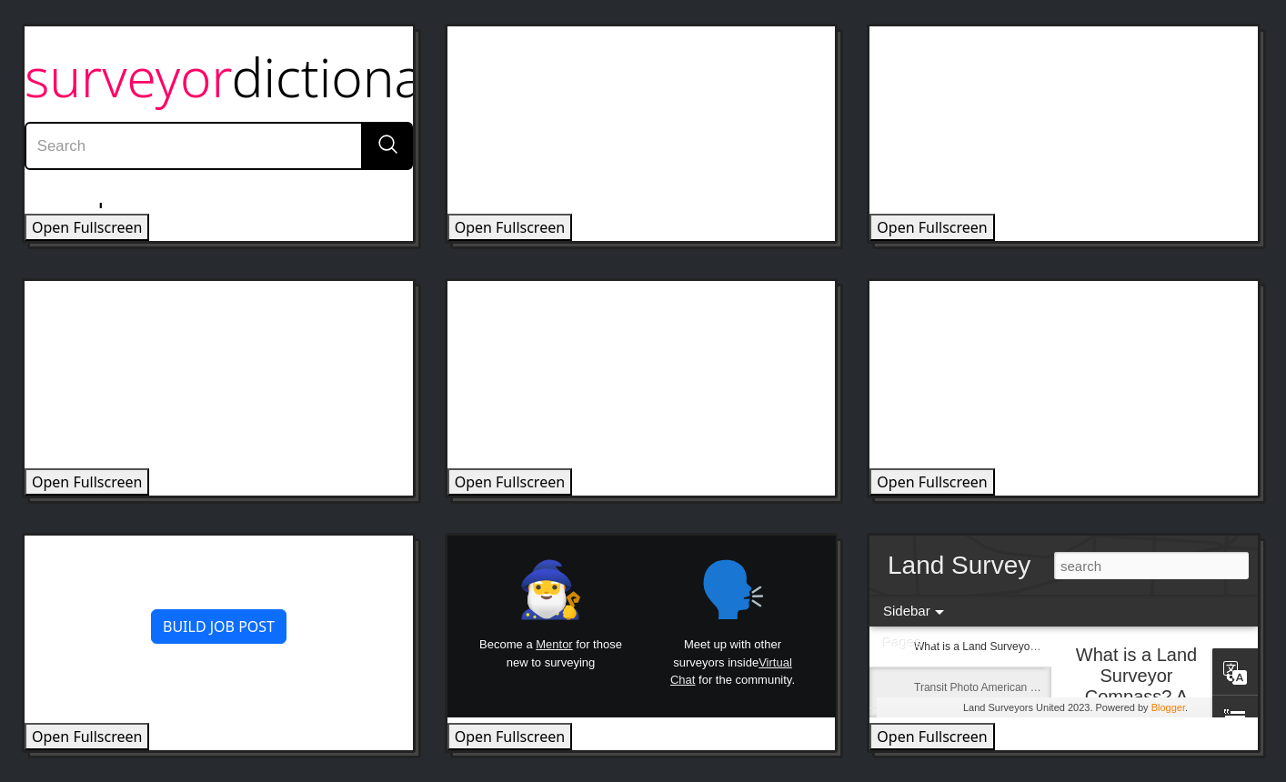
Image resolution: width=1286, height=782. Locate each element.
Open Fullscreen (87, 227)
